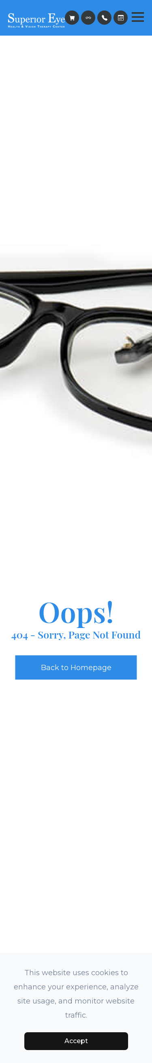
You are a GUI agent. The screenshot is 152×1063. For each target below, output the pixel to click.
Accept (76, 1041)
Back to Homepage (76, 667)
